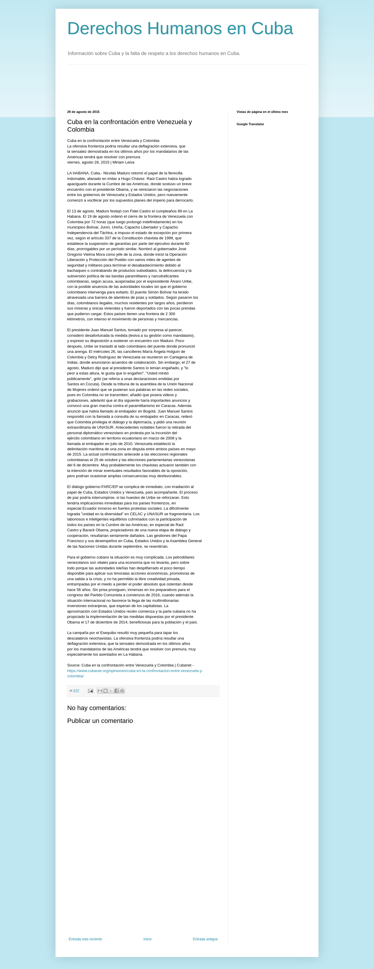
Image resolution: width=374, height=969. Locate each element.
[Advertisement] (173, 86)
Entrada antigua (205, 939)
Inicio (147, 939)
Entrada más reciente (85, 939)
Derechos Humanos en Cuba (180, 28)
